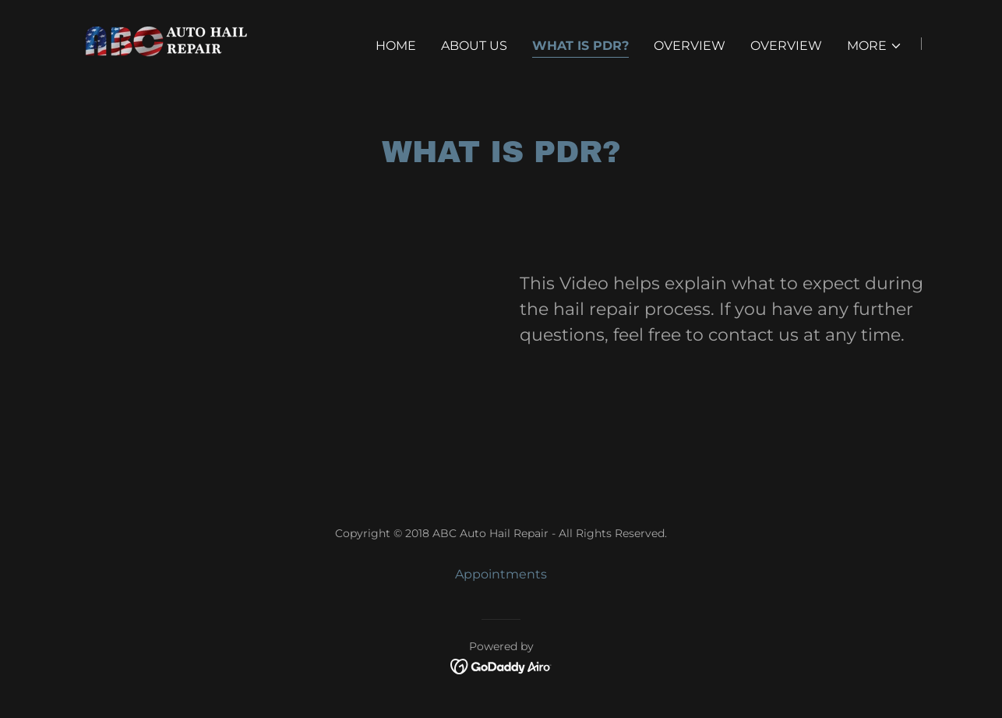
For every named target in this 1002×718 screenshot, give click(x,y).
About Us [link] (474, 45)
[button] (874, 46)
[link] (159, 42)
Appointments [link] (501, 574)
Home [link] (396, 45)
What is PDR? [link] (580, 45)
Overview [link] (689, 45)
